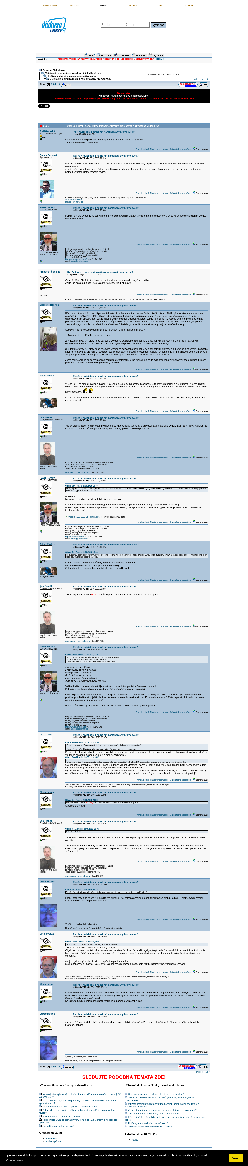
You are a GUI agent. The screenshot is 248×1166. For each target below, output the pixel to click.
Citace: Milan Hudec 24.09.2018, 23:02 (82, 829)
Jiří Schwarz (47, 734)
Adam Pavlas (47, 375)
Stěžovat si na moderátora (180, 149)
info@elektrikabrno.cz (74, 202)
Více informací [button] (15, 1160)
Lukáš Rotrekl (48, 881)
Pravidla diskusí (142, 149)
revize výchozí (53, 1138)
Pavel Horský (47, 207)
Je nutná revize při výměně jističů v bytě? (150, 1126)
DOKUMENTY (134, 6)
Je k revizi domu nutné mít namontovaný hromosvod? (80, 79)
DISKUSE (103, 6)
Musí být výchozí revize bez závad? (61, 1116)
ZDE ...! (160, 59)
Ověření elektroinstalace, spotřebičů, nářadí (72, 76)
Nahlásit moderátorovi (159, 149)
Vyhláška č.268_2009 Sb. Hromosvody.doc (84, 517)
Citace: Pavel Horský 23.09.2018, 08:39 (82, 757)
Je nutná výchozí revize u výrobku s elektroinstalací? (70, 1106)
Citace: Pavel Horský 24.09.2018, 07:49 (82, 742)
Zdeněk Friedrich (49, 304)
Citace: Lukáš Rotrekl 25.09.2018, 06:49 (82, 942)
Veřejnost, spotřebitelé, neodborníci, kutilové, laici (73, 73)
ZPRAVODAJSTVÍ (49, 6)
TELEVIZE (74, 6)
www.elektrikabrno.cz (73, 200)
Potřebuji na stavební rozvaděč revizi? (148, 1123)
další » (206, 79)
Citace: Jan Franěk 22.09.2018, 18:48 (81, 486)
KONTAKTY (190, 6)
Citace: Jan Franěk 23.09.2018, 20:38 (81, 800)
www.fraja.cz (70, 472)
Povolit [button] (236, 1158)
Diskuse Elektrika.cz (54, 70)
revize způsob (53, 1141)
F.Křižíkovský (47, 131)
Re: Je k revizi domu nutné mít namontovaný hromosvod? (106, 155)
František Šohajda (50, 271)
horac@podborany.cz (79, 261)
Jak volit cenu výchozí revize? (58, 1126)
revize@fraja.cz (84, 472)
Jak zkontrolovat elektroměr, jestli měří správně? (153, 1113)
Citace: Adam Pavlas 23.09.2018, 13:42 (82, 655)
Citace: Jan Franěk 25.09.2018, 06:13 (81, 889)
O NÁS (160, 6)
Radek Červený (48, 155)
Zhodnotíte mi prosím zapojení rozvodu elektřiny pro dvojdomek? (162, 1110)
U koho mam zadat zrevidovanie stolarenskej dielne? (156, 1094)
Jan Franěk (46, 417)
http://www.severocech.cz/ (76, 259)
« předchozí (198, 79)
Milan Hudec (47, 792)
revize (135, 1139)
